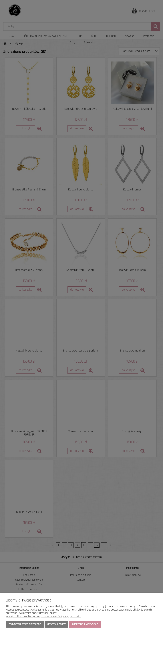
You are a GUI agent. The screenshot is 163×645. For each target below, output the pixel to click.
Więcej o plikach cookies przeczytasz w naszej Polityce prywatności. (43, 616)
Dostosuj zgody (56, 624)
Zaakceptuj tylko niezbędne (25, 624)
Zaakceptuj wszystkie (85, 624)
